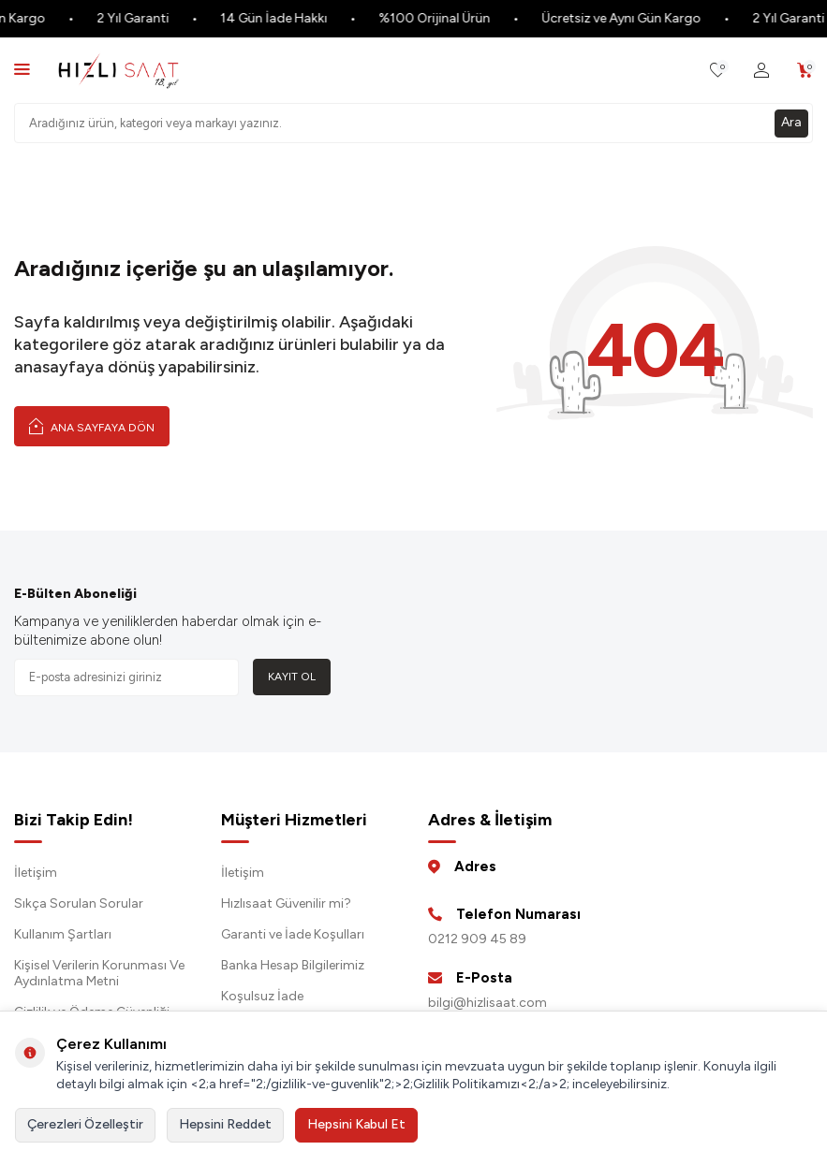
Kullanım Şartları (62, 934)
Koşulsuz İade (262, 996)
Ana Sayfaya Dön (92, 425)
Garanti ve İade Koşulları (292, 934)
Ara (791, 122)
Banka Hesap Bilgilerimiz (292, 965)
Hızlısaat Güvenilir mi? (286, 903)
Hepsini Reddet (225, 1124)
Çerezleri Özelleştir (85, 1124)
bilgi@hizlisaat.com (487, 1003)
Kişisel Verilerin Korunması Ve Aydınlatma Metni (99, 973)
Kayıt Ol (292, 676)
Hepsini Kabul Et (356, 1124)
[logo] (118, 70)
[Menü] (22, 68)
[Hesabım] (761, 71)
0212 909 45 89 (477, 939)
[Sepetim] (805, 71)
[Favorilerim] (718, 71)
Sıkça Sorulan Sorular (78, 903)
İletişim (35, 873)
